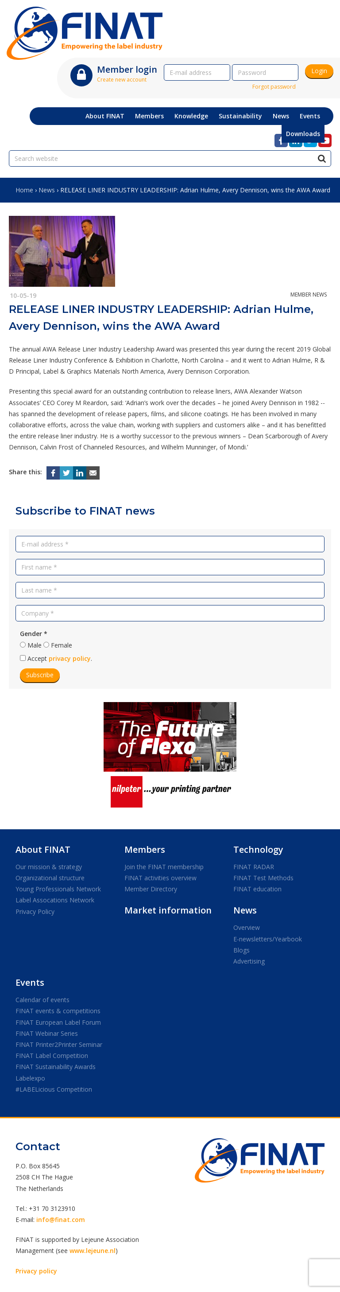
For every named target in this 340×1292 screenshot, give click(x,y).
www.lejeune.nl (93, 1250)
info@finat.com (60, 1219)
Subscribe (40, 675)
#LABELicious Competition (53, 1089)
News (47, 190)
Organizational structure (50, 878)
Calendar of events (42, 999)
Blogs (241, 950)
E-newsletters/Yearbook (267, 939)
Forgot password (274, 86)
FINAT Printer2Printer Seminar (58, 1044)
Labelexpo (30, 1078)
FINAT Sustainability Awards (55, 1066)
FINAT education (257, 889)
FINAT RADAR (253, 867)
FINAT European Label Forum (58, 1022)
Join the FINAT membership (164, 867)
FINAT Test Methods (263, 878)
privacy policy (70, 658)
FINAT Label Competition (51, 1055)
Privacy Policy (34, 911)
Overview (246, 927)
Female (61, 645)
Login (319, 70)
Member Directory (150, 889)
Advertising (249, 961)
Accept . (59, 658)
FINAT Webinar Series (46, 1033)
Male (34, 645)
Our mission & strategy (48, 867)
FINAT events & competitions (57, 1011)
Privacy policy (36, 1271)
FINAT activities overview (160, 878)
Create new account (122, 79)
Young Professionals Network (58, 889)
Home (24, 190)
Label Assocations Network (54, 900)
